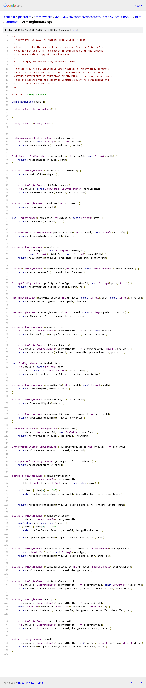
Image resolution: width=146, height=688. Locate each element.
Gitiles (20, 682)
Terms (39, 682)
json (140, 682)
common (12, 22)
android (9, 17)
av (57, 17)
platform (24, 17)
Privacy (30, 682)
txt (131, 682)
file (74, 30)
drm (138, 17)
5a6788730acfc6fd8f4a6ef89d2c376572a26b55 (95, 17)
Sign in (139, 5)
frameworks (43, 17)
